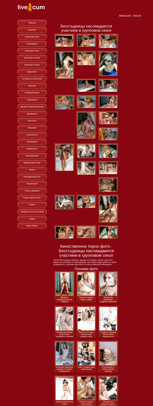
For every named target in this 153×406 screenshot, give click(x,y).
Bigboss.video (125, 15)
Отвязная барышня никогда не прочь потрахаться (64, 369)
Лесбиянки (32, 142)
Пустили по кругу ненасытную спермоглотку (86, 334)
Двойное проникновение (32, 107)
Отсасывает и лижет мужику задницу (108, 369)
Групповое (32, 100)
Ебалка (32, 23)
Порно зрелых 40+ (32, 197)
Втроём (32, 86)
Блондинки (32, 44)
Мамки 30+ (32, 148)
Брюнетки (32, 72)
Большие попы (32, 51)
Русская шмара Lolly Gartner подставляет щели (86, 398)
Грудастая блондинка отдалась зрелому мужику (108, 299)
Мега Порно (32, 225)
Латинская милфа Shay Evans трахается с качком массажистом (64, 334)
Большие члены (32, 65)
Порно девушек (32, 190)
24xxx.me (137, 15)
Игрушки (32, 128)
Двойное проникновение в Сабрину (64, 299)
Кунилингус (32, 135)
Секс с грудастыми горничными (86, 368)
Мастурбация (32, 155)
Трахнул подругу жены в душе (86, 298)
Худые (32, 218)
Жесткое (32, 121)
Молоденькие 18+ (32, 176)
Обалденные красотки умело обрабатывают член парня (108, 398)
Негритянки (32, 183)
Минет (32, 169)
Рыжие (32, 204)
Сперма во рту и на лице (32, 211)
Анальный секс (32, 37)
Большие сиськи (32, 58)
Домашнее (32, 114)
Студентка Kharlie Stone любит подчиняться (108, 334)
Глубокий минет (32, 93)
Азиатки (32, 30)
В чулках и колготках (32, 79)
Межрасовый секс (32, 162)
